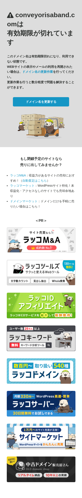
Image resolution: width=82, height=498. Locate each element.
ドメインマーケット (24, 201)
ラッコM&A (18, 175)
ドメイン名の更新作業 (37, 71)
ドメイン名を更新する (41, 101)
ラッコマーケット (22, 185)
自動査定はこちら (34, 180)
